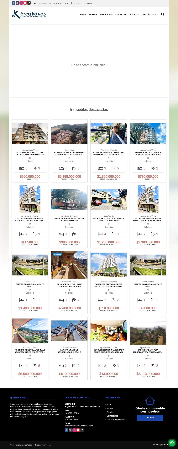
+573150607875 (62, 3)
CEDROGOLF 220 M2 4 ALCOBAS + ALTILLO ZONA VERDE (108, 219)
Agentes (134, 14)
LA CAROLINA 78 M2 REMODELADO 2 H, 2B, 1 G (69, 351)
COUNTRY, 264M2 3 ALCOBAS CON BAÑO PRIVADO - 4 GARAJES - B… (108, 154)
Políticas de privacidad (116, 420)
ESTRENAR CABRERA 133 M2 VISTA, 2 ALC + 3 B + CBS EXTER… (30, 219)
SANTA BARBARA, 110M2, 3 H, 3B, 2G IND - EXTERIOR (69, 219)
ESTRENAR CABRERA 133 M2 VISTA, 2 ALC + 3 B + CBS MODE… (148, 219)
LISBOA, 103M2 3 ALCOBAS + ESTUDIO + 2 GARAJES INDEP (148, 154)
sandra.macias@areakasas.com (79, 426)
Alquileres (106, 14)
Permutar (121, 14)
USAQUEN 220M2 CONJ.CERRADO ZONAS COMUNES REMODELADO (109, 351)
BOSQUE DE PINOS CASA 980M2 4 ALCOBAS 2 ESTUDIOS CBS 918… (69, 154)
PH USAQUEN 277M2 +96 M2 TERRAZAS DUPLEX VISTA (69, 285)
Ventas (93, 14)
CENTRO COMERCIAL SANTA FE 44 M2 (30, 285)
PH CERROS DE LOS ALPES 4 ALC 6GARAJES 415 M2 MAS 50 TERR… (30, 351)
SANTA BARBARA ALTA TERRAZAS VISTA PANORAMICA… (148, 351)
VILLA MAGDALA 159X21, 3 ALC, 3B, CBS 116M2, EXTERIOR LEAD (30, 154)
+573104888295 (43, 3)
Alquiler (110, 412)
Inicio (83, 14)
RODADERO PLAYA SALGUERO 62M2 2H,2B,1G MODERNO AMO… (108, 285)
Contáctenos (149, 14)
